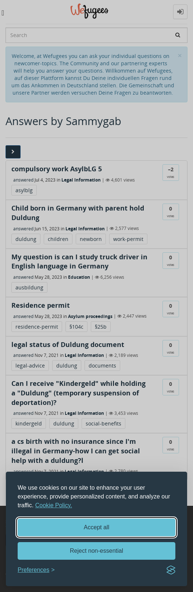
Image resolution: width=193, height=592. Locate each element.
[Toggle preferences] (36, 570)
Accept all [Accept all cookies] (96, 527)
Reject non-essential (96, 551)
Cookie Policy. (53, 505)
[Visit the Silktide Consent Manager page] (171, 570)
